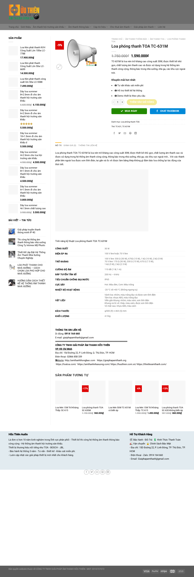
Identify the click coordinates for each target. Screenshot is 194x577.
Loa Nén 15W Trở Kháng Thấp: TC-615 (146, 408)
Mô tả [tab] (58, 145)
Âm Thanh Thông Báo (136, 39)
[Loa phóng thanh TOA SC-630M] (94, 392)
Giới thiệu (26, 27)
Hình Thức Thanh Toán (168, 439)
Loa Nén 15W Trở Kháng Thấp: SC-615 (67, 408)
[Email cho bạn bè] (124, 133)
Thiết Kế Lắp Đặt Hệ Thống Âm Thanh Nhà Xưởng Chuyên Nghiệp (31, 255)
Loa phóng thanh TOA (130, 122)
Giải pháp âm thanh (145, 26)
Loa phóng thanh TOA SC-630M (92, 408)
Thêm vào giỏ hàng (142, 102)
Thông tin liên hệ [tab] (86, 145)
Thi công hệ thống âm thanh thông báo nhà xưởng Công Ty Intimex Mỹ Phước (32, 242)
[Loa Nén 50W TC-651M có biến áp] (120, 392)
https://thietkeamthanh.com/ (152, 364)
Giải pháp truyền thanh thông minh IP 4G (29, 231)
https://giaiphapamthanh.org (111, 360)
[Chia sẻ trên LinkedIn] (135, 133)
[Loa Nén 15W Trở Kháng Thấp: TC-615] (147, 392)
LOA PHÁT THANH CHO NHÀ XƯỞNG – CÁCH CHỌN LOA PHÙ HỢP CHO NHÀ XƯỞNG (31, 269)
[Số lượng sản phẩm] (117, 102)
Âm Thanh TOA (157, 39)
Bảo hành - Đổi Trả (142, 439)
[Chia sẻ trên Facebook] (114, 133)
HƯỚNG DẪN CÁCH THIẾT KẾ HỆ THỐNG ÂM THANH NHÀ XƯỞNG (31, 283)
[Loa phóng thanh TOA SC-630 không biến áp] (173, 392)
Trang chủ (14, 27)
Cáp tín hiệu (100, 26)
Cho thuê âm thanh (121, 26)
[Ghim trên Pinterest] (130, 133)
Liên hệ (161, 27)
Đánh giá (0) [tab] (69, 145)
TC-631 (118, 126)
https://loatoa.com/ (66, 364)
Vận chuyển (139, 443)
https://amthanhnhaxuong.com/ (93, 364)
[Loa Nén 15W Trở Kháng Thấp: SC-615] (67, 392)
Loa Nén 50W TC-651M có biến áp (119, 408)
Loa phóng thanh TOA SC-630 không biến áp (172, 408)
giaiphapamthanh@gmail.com (78, 337)
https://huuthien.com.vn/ (123, 364)
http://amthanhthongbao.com (80, 360)
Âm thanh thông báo (79, 26)
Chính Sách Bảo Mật (160, 443)
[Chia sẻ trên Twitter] (119, 133)
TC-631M (126, 126)
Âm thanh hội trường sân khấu (49, 26)
